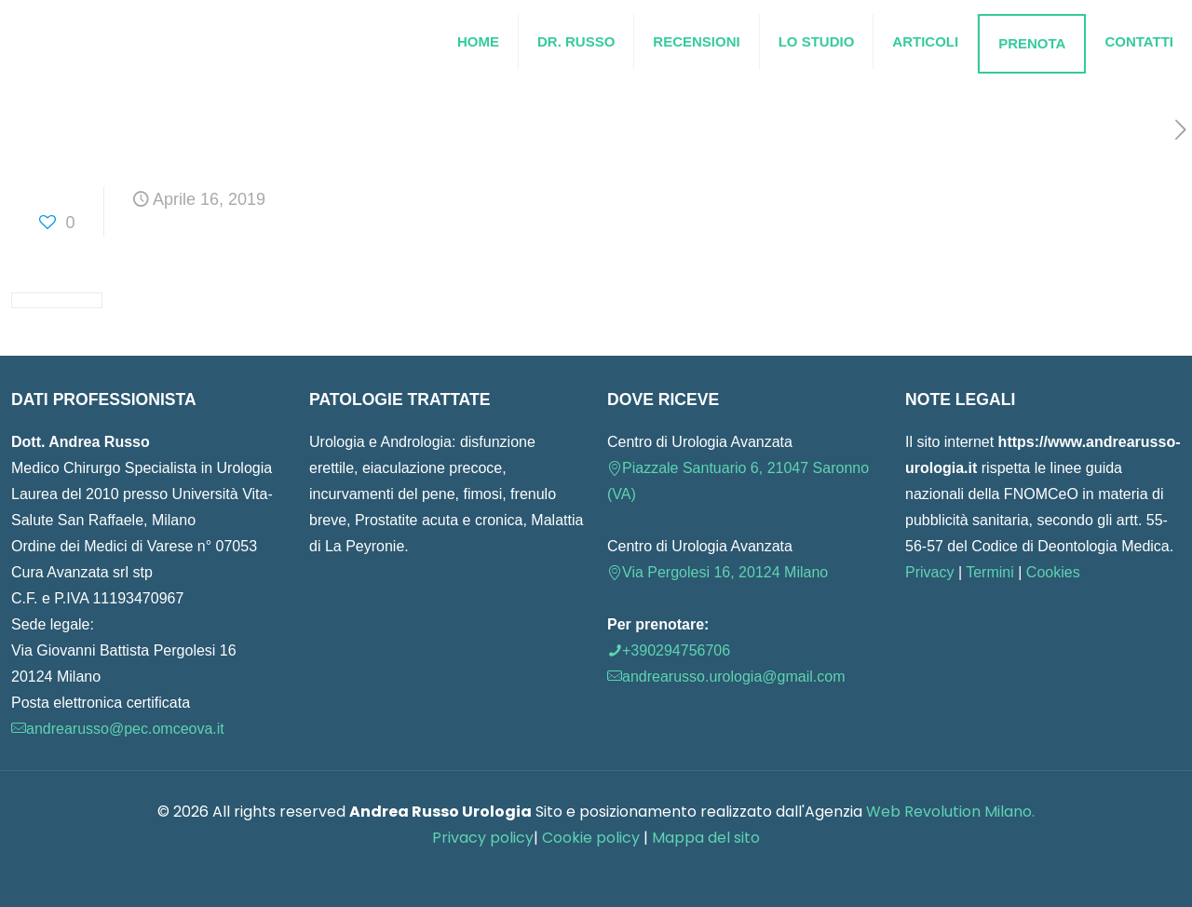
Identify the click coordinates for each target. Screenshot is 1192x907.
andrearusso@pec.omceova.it (117, 729)
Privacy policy (483, 837)
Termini (990, 572)
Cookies (1053, 572)
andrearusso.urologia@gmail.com (726, 676)
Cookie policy (592, 837)
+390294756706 (668, 650)
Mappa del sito (706, 837)
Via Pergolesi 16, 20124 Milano (717, 572)
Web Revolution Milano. (950, 811)
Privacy (929, 572)
